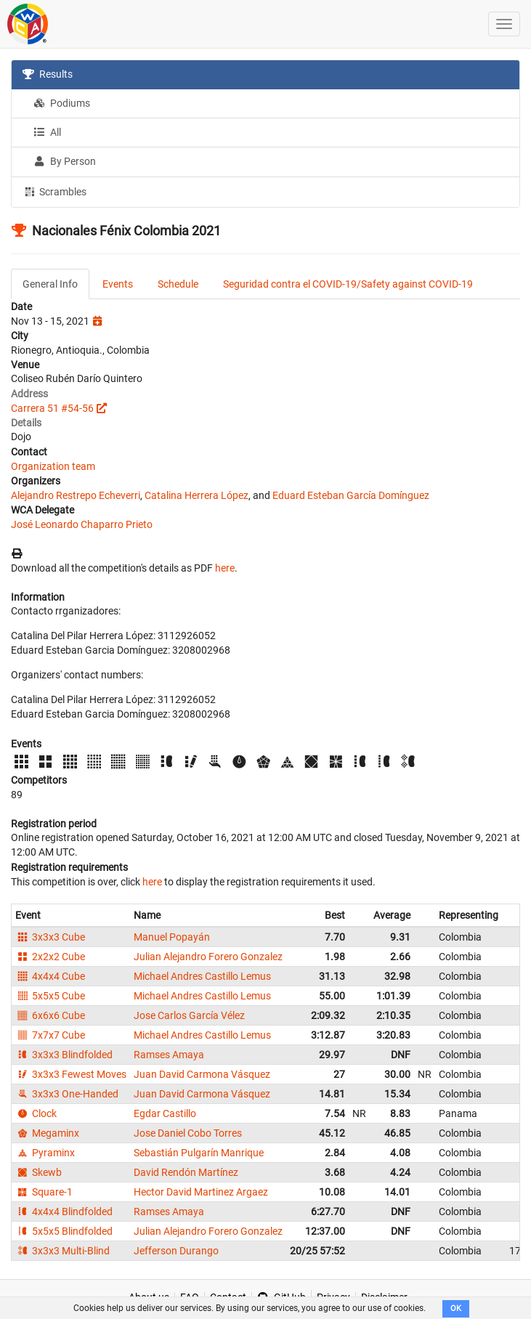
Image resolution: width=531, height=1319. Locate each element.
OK (455, 1308)
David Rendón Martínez (186, 1172)
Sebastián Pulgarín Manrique (199, 1152)
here (225, 568)
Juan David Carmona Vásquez (202, 1074)
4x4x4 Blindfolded (64, 1211)
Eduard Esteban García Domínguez (350, 495)
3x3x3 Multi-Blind (62, 1251)
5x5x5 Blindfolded (64, 1231)
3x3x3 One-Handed (66, 1094)
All (47, 132)
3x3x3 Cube (50, 937)
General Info (50, 284)
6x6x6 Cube (50, 1015)
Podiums (61, 103)
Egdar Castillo (165, 1113)
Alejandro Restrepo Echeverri (75, 495)
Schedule (178, 284)
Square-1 (44, 1192)
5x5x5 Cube (50, 996)
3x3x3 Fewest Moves (70, 1074)
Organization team (53, 466)
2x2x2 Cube (50, 956)
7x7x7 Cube (50, 1035)
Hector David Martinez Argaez (201, 1192)
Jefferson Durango (176, 1251)
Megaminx (47, 1133)
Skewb (38, 1172)
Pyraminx (45, 1152)
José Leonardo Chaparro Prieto (82, 524)
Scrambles (54, 191)
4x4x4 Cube (50, 976)
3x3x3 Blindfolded (64, 1054)
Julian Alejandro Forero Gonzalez (208, 956)
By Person (64, 161)
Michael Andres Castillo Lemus (202, 976)
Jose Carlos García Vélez (189, 1015)
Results (48, 74)
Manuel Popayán (172, 937)
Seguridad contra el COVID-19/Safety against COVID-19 (348, 284)
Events (117, 284)
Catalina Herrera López (196, 495)
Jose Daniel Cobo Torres (188, 1133)
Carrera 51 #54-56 (52, 408)
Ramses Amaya (169, 1054)
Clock (36, 1113)
